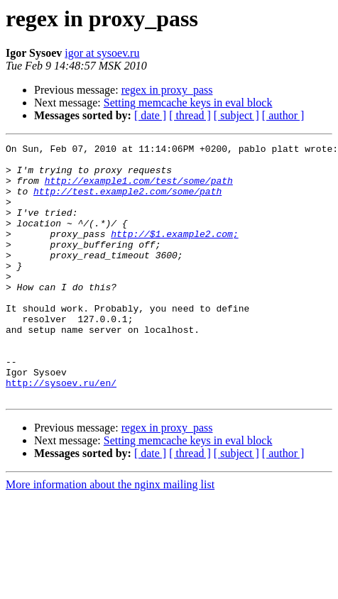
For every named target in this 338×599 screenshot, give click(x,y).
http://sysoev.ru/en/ (61, 431)
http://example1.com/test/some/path (139, 188)
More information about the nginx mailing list (110, 535)
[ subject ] (236, 115)
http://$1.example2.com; (174, 252)
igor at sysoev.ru (102, 53)
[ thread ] (190, 115)
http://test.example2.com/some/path (127, 201)
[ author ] (283, 115)
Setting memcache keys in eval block (188, 103)
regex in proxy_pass (167, 90)
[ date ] (150, 115)
